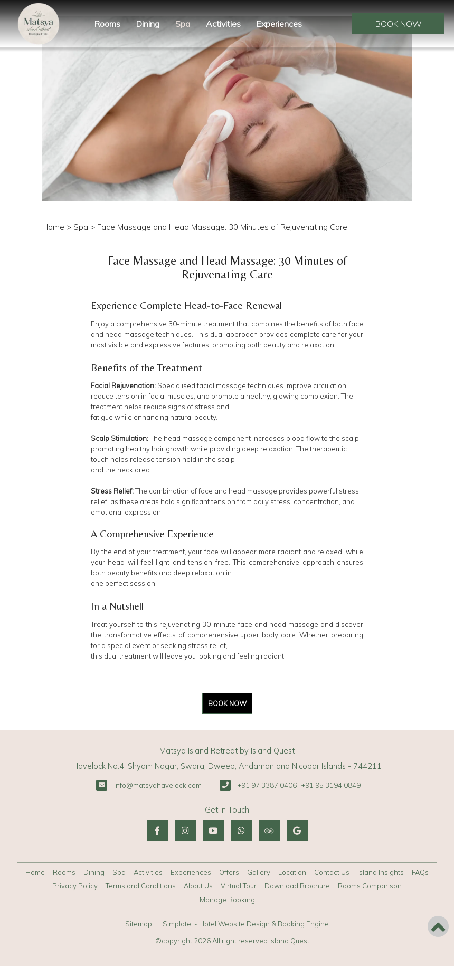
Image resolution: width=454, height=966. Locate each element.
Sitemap (138, 924)
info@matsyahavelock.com (158, 785)
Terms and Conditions (141, 886)
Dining (147, 23)
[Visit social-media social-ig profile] (185, 830)
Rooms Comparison (370, 886)
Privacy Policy (75, 886)
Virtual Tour (239, 886)
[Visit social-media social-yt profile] (213, 830)
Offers (229, 872)
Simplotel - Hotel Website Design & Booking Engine (246, 924)
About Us (198, 886)
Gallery (258, 872)
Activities (223, 23)
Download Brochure (297, 886)
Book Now (398, 23)
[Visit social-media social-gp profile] (297, 830)
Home (53, 227)
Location (292, 872)
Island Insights (380, 872)
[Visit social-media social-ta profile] (269, 830)
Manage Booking (227, 899)
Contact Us (331, 872)
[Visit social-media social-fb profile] (157, 830)
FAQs (420, 872)
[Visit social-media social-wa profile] (241, 830)
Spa (182, 23)
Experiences (279, 23)
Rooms (107, 23)
